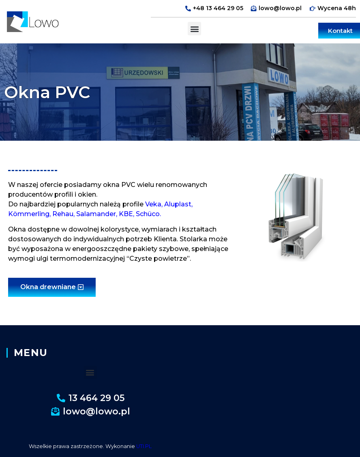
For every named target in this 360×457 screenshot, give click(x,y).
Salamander (96, 214)
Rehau (62, 214)
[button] (194, 28)
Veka (153, 204)
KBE (126, 214)
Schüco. (148, 214)
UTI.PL (144, 446)
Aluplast (177, 204)
